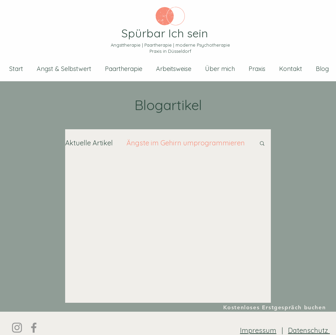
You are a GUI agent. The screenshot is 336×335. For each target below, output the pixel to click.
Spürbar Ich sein (164, 33)
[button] (262, 143)
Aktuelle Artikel (89, 143)
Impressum (258, 330)
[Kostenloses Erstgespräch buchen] (275, 307)
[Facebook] (33, 327)
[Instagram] (17, 327)
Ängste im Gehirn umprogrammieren (186, 143)
